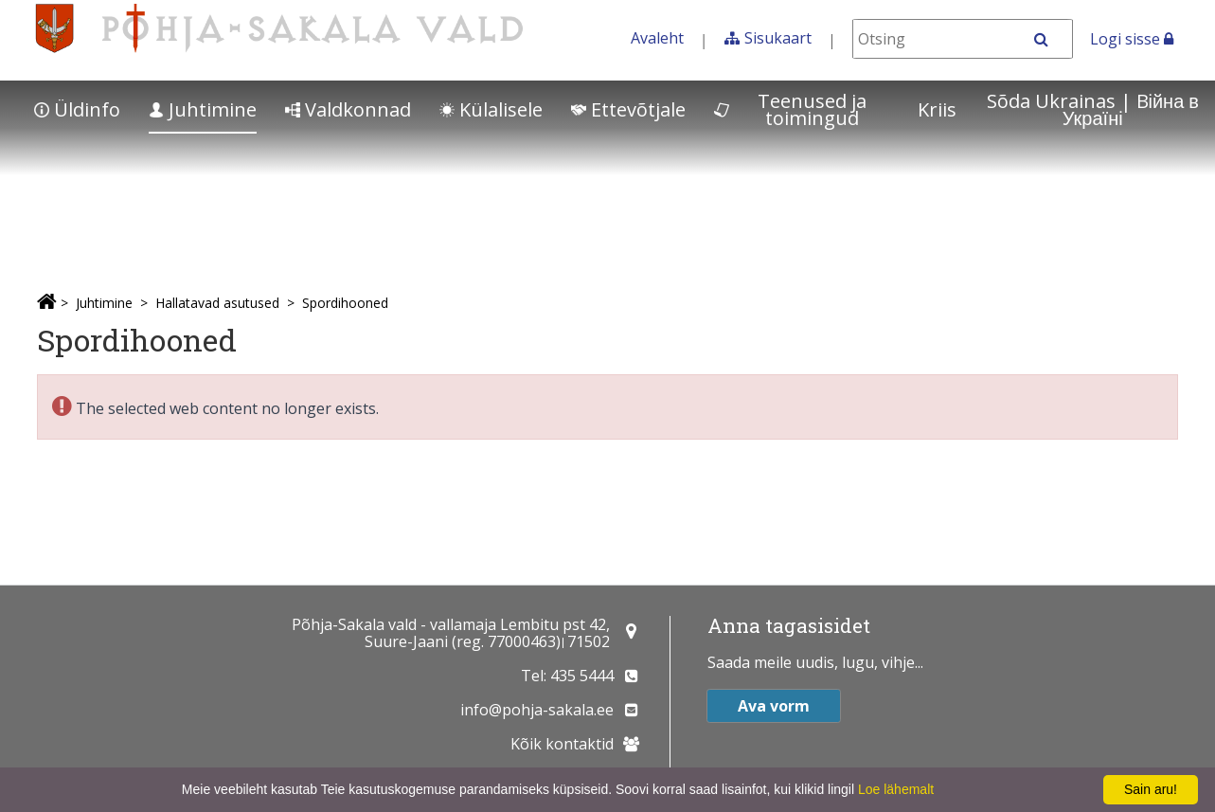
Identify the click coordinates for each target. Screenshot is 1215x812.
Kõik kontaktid (562, 743)
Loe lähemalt (896, 789)
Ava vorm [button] (774, 705)
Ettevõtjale (628, 109)
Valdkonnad (348, 109)
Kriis (937, 109)
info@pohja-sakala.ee (537, 709)
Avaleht (657, 37)
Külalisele (491, 109)
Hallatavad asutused (217, 303)
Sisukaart (778, 37)
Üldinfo (77, 109)
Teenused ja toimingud (790, 109)
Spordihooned (345, 303)
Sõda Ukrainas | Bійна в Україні (1093, 109)
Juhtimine (203, 109)
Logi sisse (1131, 38)
